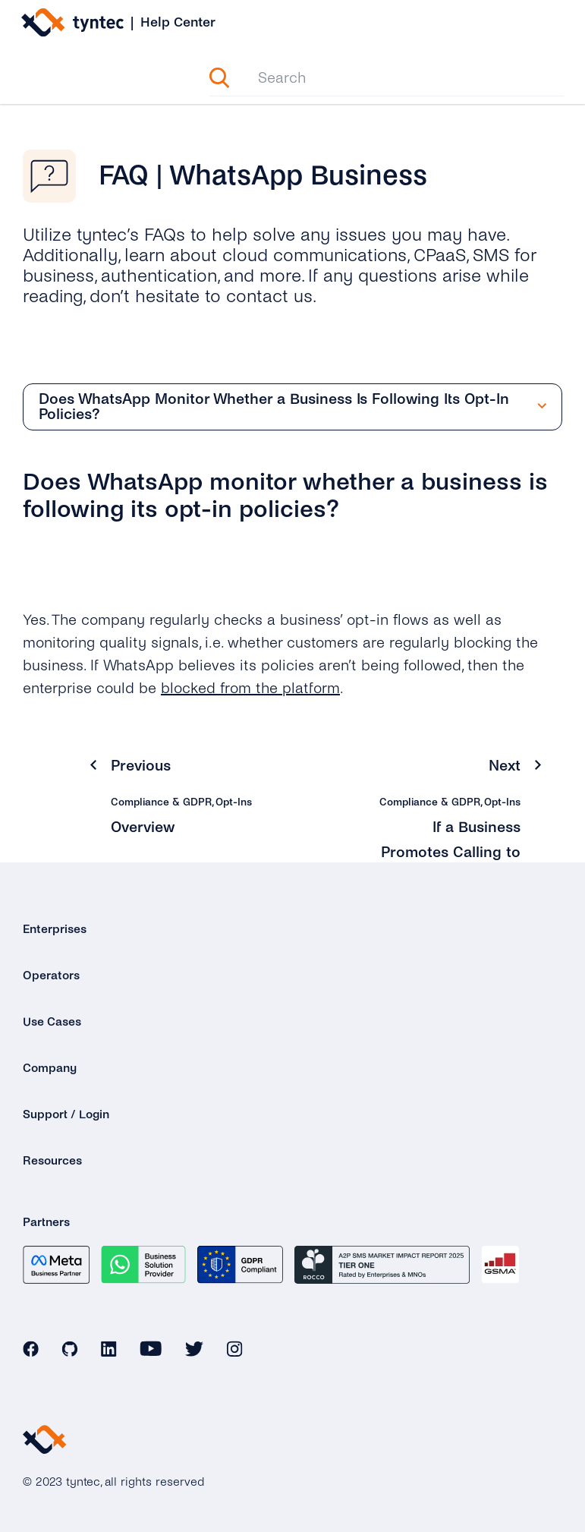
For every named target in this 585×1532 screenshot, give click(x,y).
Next (505, 766)
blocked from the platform (250, 688)
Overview (143, 827)
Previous (141, 766)
